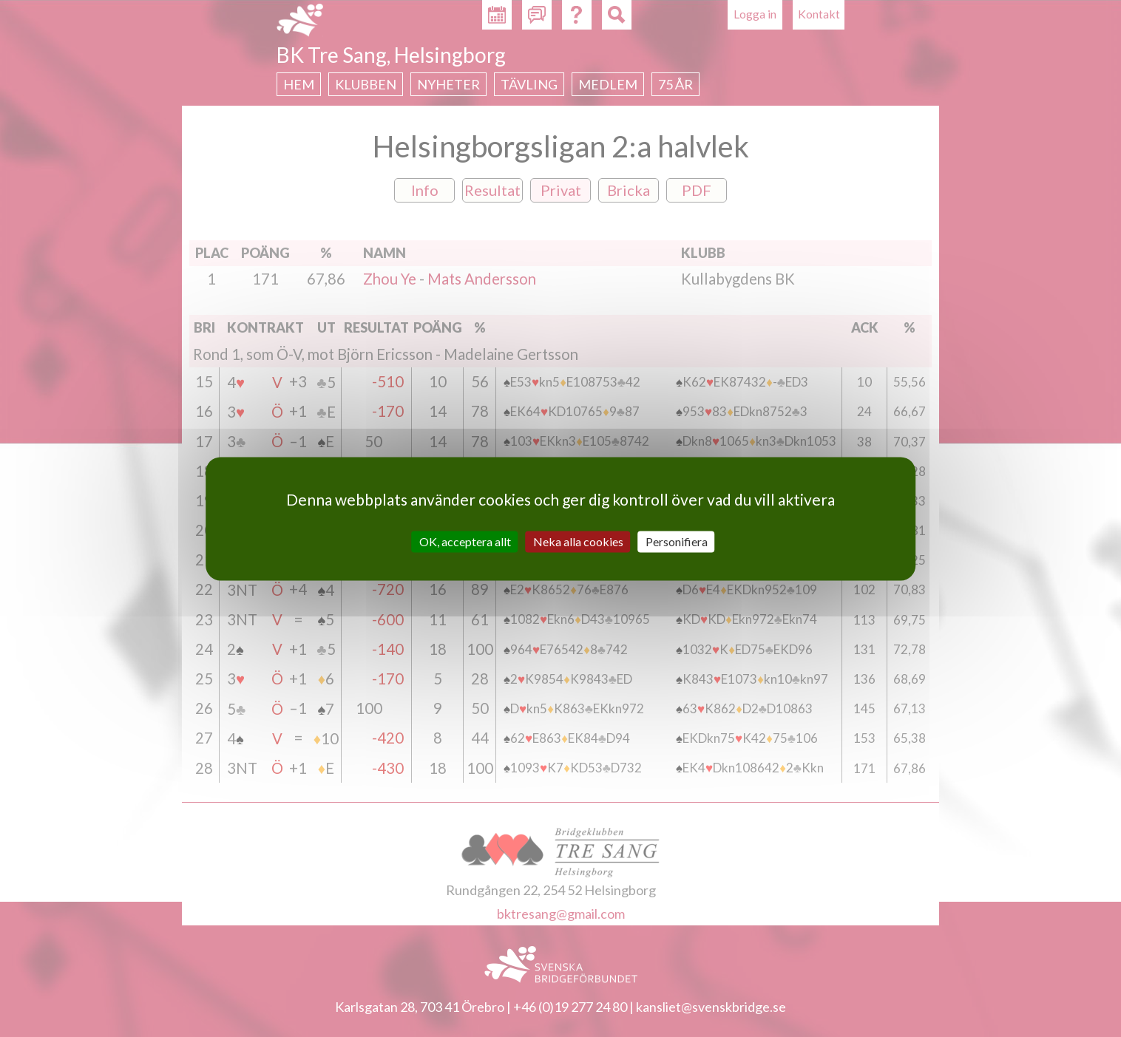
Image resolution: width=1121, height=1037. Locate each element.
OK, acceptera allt (465, 541)
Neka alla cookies (578, 541)
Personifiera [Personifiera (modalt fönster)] (677, 541)
